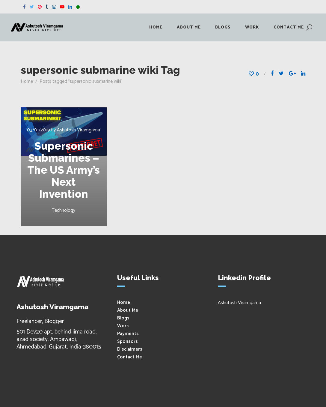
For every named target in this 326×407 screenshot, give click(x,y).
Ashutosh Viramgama (78, 130)
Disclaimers (129, 349)
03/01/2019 (38, 130)
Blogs (123, 318)
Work (123, 326)
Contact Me (129, 357)
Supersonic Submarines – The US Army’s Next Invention (63, 170)
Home (27, 81)
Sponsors (127, 341)
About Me (127, 310)
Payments (128, 334)
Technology (63, 210)
